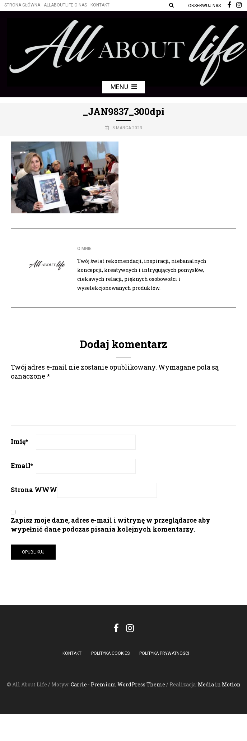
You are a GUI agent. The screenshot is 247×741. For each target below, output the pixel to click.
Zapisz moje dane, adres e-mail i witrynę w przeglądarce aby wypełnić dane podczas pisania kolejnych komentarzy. (110, 524)
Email (22, 465)
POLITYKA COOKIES (110, 653)
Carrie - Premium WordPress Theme (118, 684)
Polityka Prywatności (164, 653)
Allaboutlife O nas (65, 5)
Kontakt (99, 5)
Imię (19, 441)
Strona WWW (34, 489)
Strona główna (22, 5)
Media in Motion (219, 684)
